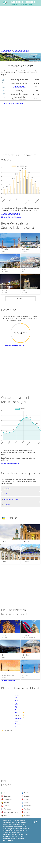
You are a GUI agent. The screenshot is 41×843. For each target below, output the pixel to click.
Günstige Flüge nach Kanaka (11, 217)
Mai (16, 706)
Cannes (4, 290)
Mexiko (6, 815)
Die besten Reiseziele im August (12, 103)
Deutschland (8, 799)
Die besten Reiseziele (8, 680)
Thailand (26, 796)
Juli (16, 712)
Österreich (7, 796)
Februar (17, 698)
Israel (26, 802)
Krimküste (7, 488)
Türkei (23, 657)
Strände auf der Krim (11, 499)
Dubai (4, 673)
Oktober (17, 721)
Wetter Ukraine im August (21, 50)
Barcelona (25, 249)
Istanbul (25, 655)
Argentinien (27, 806)
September (18, 718)
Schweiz (6, 806)
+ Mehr (20, 298)
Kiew (4, 541)
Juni (16, 709)
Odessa (25, 541)
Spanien (6, 802)
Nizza (4, 270)
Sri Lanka (27, 815)
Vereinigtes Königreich (28, 637)
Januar (17, 695)
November (18, 724)
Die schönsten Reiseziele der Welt (12, 346)
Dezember (18, 727)
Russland (27, 809)
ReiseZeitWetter (6, 50)
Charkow (26, 561)
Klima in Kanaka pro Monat (10, 463)
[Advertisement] (20, 28)
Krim (5, 494)
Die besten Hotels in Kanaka (10, 213)
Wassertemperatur (19, 87)
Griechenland (28, 793)
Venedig (5, 249)
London (25, 635)
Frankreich (5, 637)
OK (35, 822)
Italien (3, 657)
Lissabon (25, 290)
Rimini (24, 270)
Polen (26, 799)
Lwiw (4, 561)
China (26, 812)
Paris (4, 635)
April (16, 704)
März (16, 701)
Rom (4, 655)
